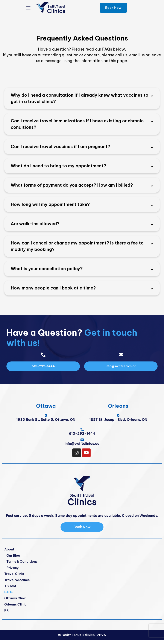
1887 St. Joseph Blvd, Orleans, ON (118, 419)
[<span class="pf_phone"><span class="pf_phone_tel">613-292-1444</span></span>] (82, 429)
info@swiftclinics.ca (82, 443)
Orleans (118, 406)
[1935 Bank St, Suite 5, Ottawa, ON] (45, 415)
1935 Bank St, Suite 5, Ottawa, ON (45, 419)
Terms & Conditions (22, 561)
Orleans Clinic (15, 604)
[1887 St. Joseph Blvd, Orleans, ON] (118, 415)
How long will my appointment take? (50, 204)
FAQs (8, 592)
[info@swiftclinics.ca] (82, 439)
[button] (28, 7)
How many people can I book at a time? (53, 288)
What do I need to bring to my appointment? (58, 165)
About (9, 549)
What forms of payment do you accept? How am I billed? (72, 185)
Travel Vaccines (17, 580)
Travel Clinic (14, 574)
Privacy (12, 568)
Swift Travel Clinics (78, 635)
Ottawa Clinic (15, 598)
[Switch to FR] (82, 610)
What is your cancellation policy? (47, 268)
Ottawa (46, 406)
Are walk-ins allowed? (35, 223)
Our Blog (13, 555)
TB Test (10, 586)
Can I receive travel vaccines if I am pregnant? (60, 146)
